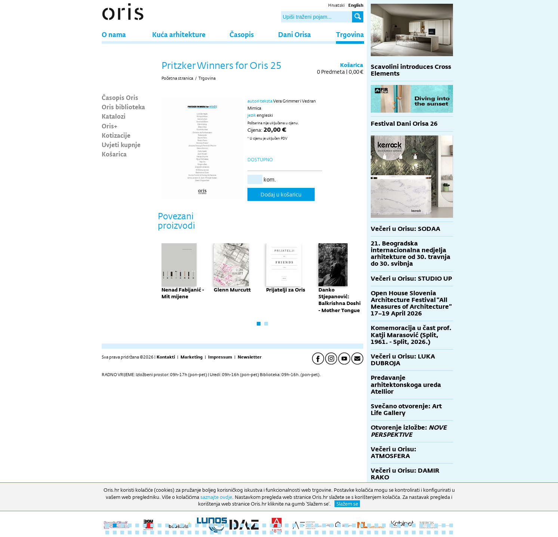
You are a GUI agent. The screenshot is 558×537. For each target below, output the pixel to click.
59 (189, 532)
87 (399, 532)
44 (429, 525)
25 (287, 525)
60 (197, 532)
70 (272, 532)
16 (219, 525)
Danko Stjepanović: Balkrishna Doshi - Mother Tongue (339, 300)
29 (316, 525)
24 (279, 525)
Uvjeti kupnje (121, 144)
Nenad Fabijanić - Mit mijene (182, 293)
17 (227, 525)
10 (174, 525)
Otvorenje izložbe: (409, 431)
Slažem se (347, 503)
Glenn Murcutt (232, 289)
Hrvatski (336, 5)
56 (167, 532)
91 (429, 532)
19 (242, 525)
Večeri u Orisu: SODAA (405, 229)
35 (361, 525)
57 (174, 532)
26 (294, 525)
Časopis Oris (120, 97)
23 (272, 525)
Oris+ (109, 125)
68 (257, 532)
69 (264, 532)
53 (145, 532)
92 (436, 532)
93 (444, 532)
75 (309, 532)
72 (287, 532)
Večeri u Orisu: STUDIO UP (411, 279)
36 (369, 525)
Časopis (241, 34)
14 (204, 525)
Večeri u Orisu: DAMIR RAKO (405, 474)
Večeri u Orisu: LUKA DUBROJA (403, 360)
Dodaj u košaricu (281, 194)
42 (414, 525)
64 (227, 532)
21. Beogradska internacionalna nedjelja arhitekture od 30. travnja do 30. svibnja (410, 253)
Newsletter (250, 357)
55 (159, 532)
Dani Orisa (294, 34)
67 (249, 532)
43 (421, 525)
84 (376, 532)
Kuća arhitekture (179, 34)
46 (444, 525)
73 (294, 532)
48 (107, 532)
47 (451, 525)
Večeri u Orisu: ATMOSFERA (393, 452)
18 (234, 525)
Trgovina (350, 34)
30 (324, 525)
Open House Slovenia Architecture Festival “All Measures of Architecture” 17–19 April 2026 (411, 303)
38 (384, 525)
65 (234, 532)
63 (219, 532)
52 (137, 532)
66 (242, 532)
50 (122, 532)
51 (130, 532)
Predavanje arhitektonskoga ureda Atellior (406, 384)
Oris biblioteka (123, 106)
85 (384, 532)
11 (182, 525)
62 (212, 532)
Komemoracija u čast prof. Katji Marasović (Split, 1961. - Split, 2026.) (411, 334)
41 (406, 525)
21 (257, 525)
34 (354, 525)
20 (249, 525)
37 (376, 525)
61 (204, 532)
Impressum (220, 357)
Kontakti (166, 357)
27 (301, 525)
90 (421, 532)
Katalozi (114, 116)
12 (189, 525)
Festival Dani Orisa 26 (404, 124)
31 (331, 525)
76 (316, 532)
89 (414, 532)
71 (279, 532)
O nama (114, 34)
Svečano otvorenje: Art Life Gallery (406, 409)
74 (301, 532)
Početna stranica (177, 78)
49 (115, 532)
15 (212, 525)
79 (339, 532)
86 (391, 532)
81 (354, 532)
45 (436, 525)
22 (264, 525)
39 (391, 525)
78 (331, 532)
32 (339, 525)
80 (346, 532)
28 (309, 525)
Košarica (114, 153)
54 (152, 532)
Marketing (192, 357)
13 (197, 525)
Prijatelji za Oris (285, 289)
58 (182, 532)
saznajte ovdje (216, 497)
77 (324, 532)
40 (399, 525)
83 (369, 532)
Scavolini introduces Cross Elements (411, 70)
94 (451, 532)
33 (346, 525)
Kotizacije (116, 135)
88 (406, 532)
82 (361, 532)
